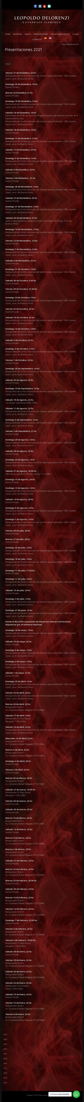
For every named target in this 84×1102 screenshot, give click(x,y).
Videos (28, 34)
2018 (5, 1058)
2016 (5, 1063)
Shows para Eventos (60, 34)
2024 (5, 1039)
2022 (5, 1049)
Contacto (37, 39)
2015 (5, 1068)
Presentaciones (41, 34)
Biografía (17, 34)
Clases (76, 34)
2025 (5, 1034)
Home (7, 34)
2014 (5, 1073)
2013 (5, 1078)
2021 (5, 1054)
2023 (5, 1044)
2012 (5, 1082)
